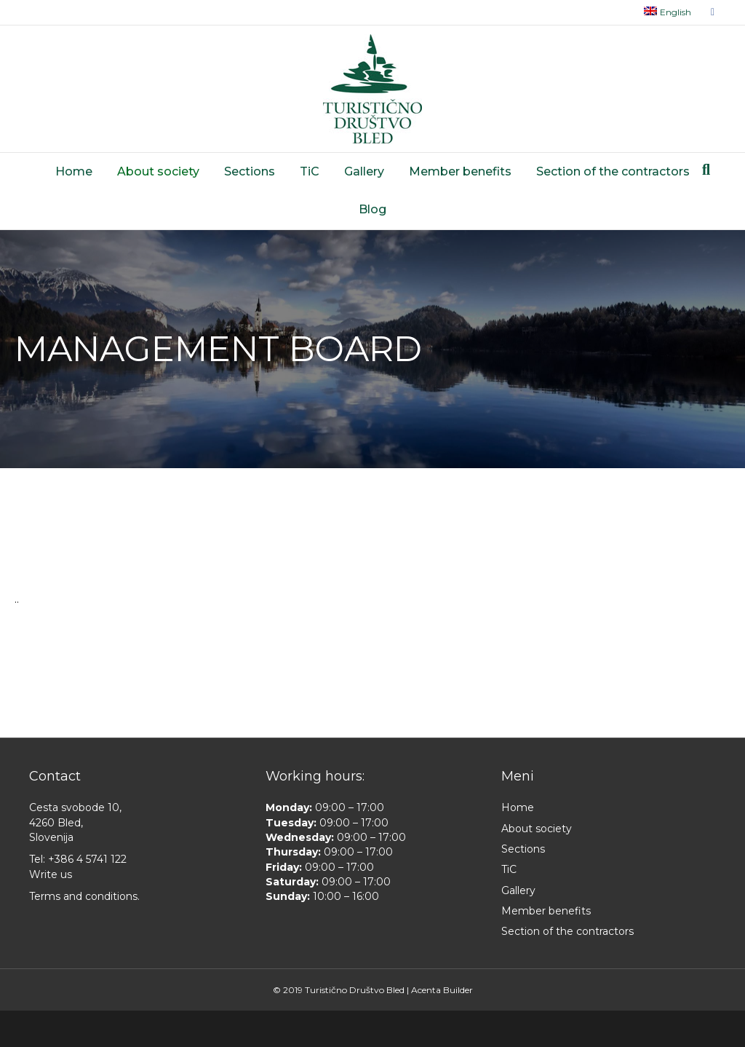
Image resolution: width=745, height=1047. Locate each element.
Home (73, 171)
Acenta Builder (442, 989)
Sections (249, 171)
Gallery (364, 171)
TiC (309, 171)
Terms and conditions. (84, 896)
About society (158, 171)
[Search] (706, 170)
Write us (50, 874)
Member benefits (460, 171)
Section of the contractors (613, 171)
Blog (372, 209)
